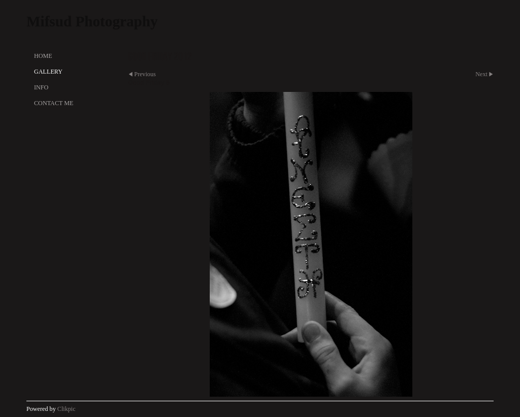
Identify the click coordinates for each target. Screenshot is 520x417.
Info (41, 87)
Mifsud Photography (92, 21)
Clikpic (66, 408)
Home (43, 55)
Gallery (48, 71)
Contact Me (53, 103)
